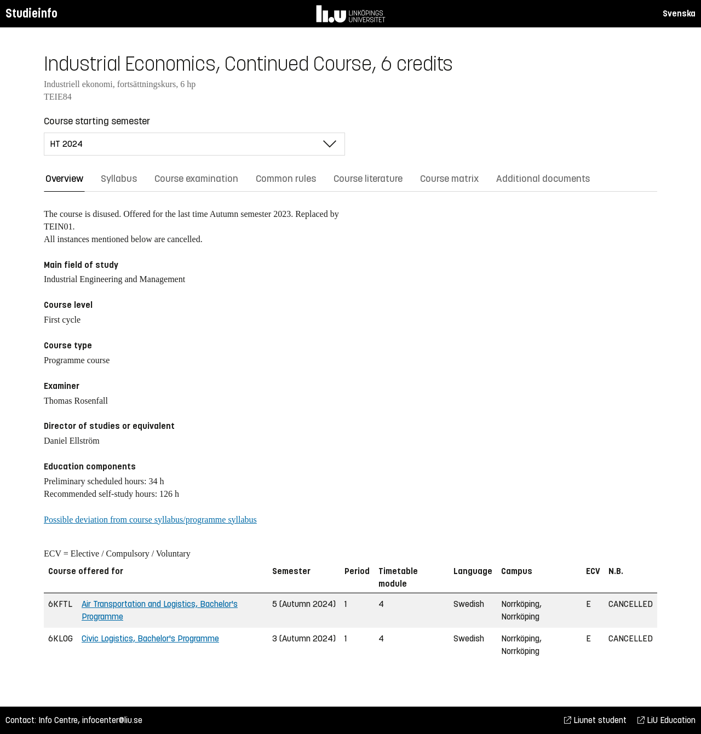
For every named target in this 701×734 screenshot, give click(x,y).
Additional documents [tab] (543, 179)
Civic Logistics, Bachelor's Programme (150, 638)
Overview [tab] (64, 179)
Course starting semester (97, 121)
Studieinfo (31, 13)
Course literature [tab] (368, 179)
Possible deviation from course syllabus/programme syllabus (150, 519)
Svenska (679, 13)
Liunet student (595, 720)
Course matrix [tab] (449, 179)
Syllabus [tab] (119, 179)
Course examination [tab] (196, 179)
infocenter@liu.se (112, 720)
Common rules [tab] (286, 179)
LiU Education (666, 720)
